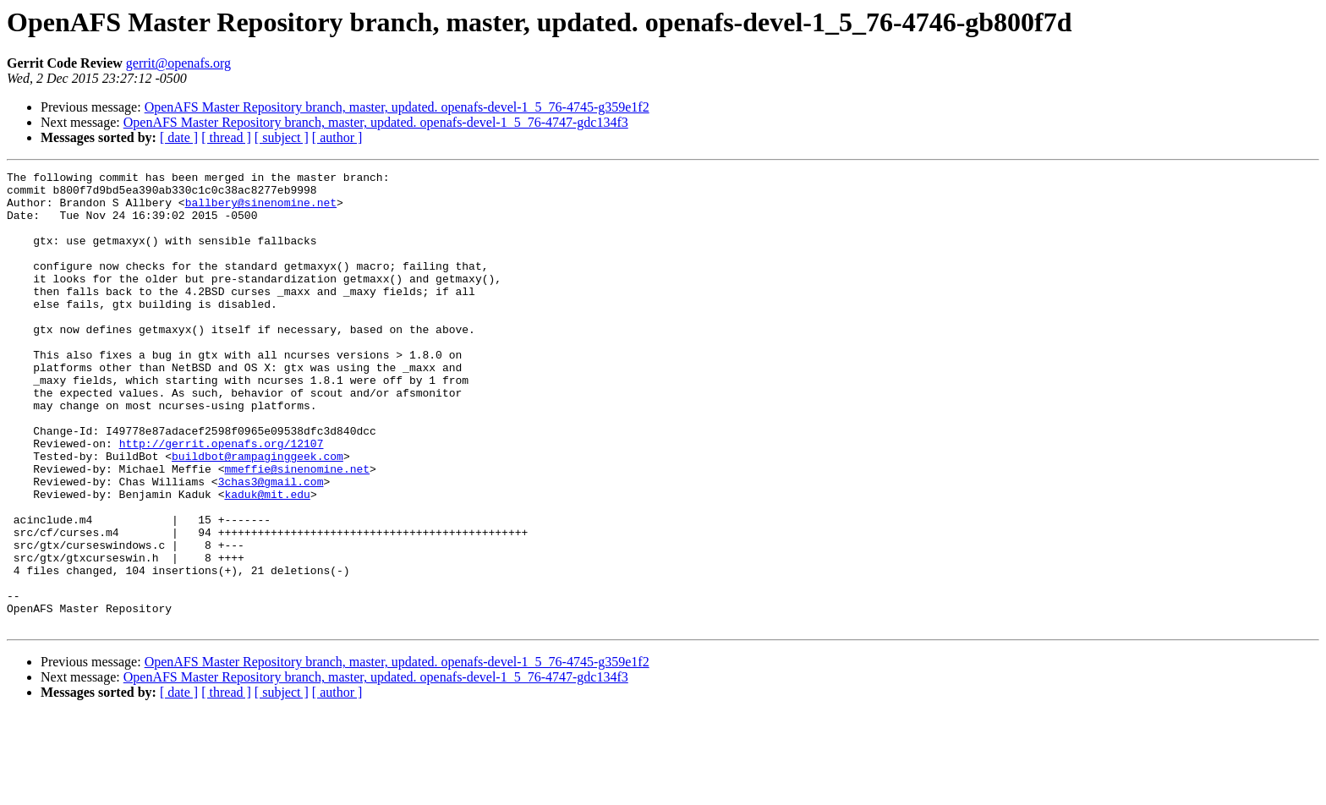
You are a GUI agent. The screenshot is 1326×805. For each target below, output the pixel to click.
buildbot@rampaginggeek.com (257, 514)
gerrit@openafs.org (178, 63)
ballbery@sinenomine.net (261, 209)
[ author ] (337, 137)
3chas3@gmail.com (271, 544)
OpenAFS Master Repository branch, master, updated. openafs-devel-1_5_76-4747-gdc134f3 (375, 122)
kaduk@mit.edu (267, 559)
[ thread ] (226, 137)
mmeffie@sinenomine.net (297, 529)
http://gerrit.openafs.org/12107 (221, 499)
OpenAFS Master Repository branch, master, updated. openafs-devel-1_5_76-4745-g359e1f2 (397, 107)
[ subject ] (282, 137)
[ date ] (179, 137)
